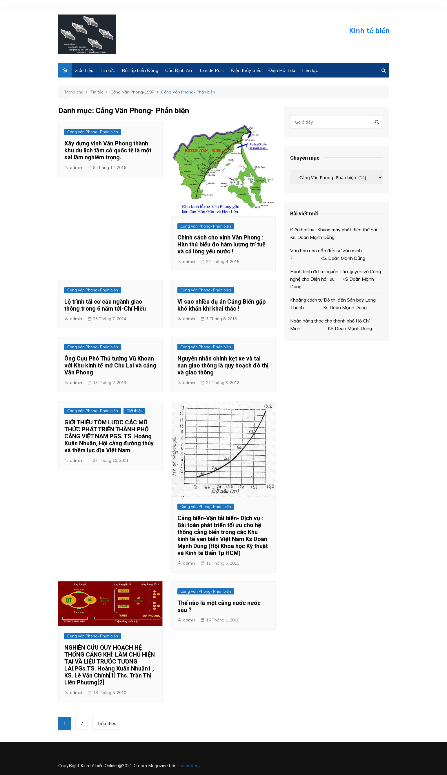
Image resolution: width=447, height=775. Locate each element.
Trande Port (211, 70)
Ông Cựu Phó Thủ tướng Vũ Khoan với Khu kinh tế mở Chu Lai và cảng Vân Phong (110, 365)
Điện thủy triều (246, 70)
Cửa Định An (178, 70)
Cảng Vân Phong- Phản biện (92, 131)
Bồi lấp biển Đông (140, 70)
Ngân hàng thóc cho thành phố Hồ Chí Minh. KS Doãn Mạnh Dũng (331, 324)
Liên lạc (310, 70)
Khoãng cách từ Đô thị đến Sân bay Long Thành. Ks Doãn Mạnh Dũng (333, 303)
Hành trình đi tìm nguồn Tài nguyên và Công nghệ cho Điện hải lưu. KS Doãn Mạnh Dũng (335, 278)
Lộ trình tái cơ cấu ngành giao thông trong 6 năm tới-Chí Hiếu (105, 305)
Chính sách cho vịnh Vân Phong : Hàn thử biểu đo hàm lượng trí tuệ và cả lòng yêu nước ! (221, 244)
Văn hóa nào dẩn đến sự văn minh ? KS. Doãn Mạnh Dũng (329, 254)
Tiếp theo (107, 723)
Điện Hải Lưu (281, 70)
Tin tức (107, 70)
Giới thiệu (83, 70)
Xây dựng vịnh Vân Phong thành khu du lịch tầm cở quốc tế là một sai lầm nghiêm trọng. (107, 150)
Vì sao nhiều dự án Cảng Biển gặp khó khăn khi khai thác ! (221, 305)
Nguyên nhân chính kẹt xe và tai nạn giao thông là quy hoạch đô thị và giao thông (222, 365)
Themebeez (188, 765)
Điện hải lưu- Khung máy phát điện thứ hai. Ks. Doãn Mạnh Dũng (335, 233)
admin (76, 167)
